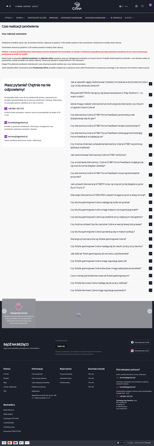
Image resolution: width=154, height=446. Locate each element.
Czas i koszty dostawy (39, 378)
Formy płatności (37, 374)
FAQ (5, 391)
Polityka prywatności (39, 387)
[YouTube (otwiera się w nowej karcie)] (7, 6)
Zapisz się (61, 346)
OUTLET (35, 6)
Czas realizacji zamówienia (41, 382)
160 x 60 (91, 387)
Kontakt (6, 378)
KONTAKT (27, 6)
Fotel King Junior (9, 427)
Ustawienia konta (65, 378)
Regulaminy (36, 391)
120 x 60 (91, 378)
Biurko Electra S (9, 410)
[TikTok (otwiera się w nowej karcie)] (10, 6)
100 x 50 (91, 374)
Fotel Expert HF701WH (11, 418)
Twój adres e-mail (61, 340)
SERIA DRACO (8, 414)
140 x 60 (91, 382)
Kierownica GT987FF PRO (12, 431)
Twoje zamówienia (66, 374)
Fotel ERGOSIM (9, 423)
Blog (5, 382)
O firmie (6, 374)
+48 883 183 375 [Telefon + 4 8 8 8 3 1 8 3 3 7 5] (114, 351)
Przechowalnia (65, 382)
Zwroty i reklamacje (10, 387)
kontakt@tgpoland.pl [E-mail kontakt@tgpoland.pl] (115, 354)
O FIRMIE (18, 6)
